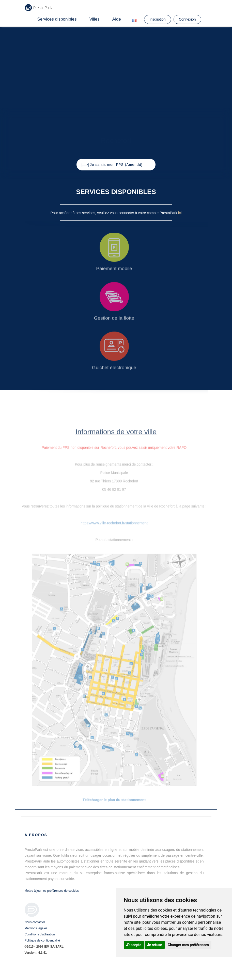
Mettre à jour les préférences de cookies (52, 890)
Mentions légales (36, 928)
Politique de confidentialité (42, 940)
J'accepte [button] (134, 945)
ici (179, 213)
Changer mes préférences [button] (188, 945)
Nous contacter (35, 922)
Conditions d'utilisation (40, 934)
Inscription (157, 19)
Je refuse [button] (154, 945)
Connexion (187, 19)
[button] (116, 164)
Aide (116, 19)
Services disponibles (57, 19)
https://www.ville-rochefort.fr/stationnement (114, 523)
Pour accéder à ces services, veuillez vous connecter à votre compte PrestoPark (114, 213)
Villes (94, 19)
